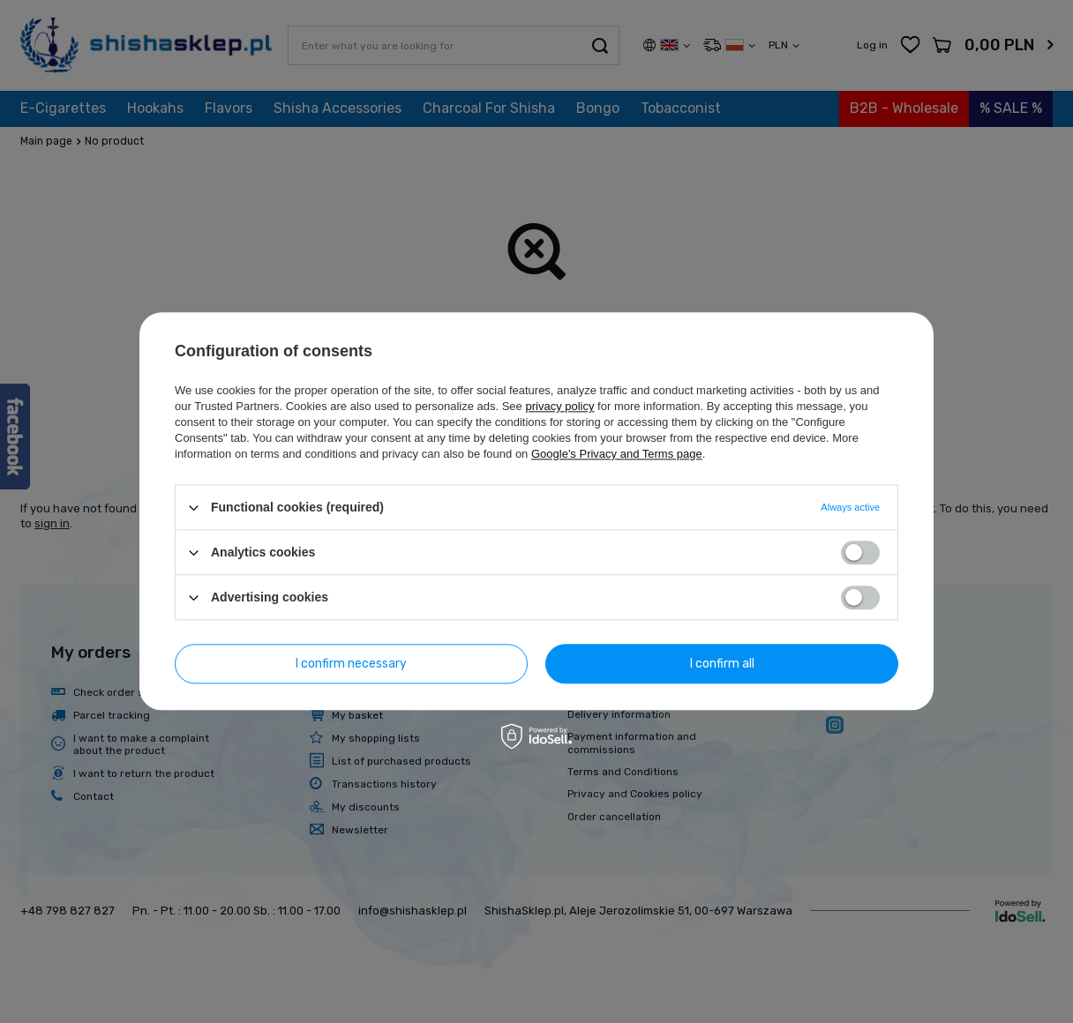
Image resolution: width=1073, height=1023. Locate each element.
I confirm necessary (351, 663)
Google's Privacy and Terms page (616, 453)
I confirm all (722, 663)
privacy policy (559, 406)
